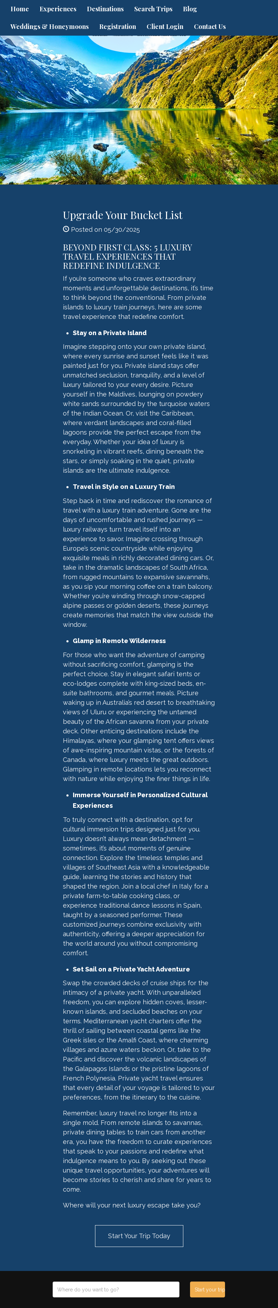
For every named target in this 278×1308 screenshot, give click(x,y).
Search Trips (153, 9)
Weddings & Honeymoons (50, 26)
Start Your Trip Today (139, 1236)
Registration (117, 26)
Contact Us (210, 26)
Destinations (105, 9)
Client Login (165, 26)
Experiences (58, 9)
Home (20, 9)
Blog (190, 9)
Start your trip (210, 1289)
